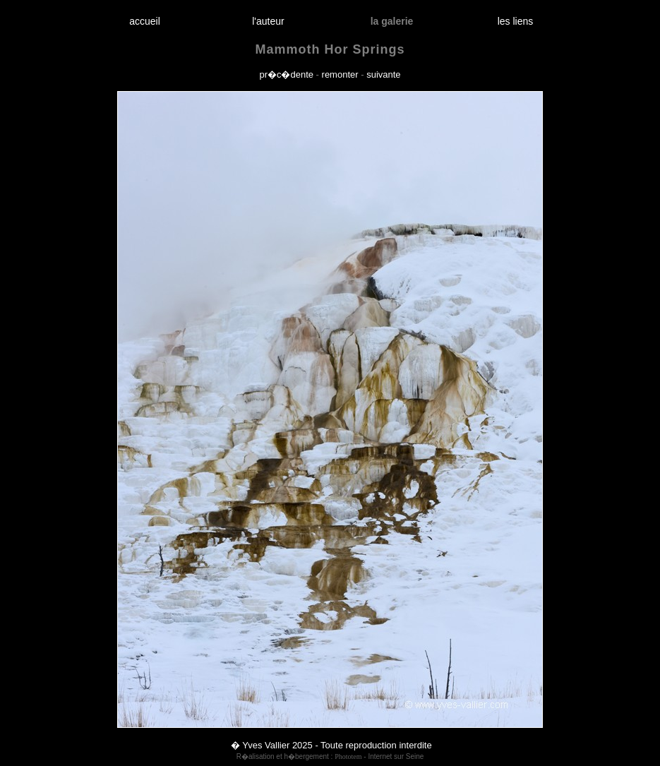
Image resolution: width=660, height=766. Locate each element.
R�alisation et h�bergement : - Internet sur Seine (330, 756)
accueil (145, 21)
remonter (340, 74)
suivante (383, 74)
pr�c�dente (286, 74)
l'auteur (269, 21)
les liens (515, 21)
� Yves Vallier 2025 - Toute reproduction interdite (331, 745)
